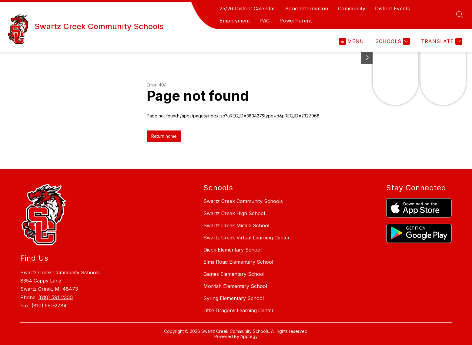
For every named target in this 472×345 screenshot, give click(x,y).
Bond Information (306, 8)
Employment (234, 21)
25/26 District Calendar (247, 8)
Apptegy (249, 336)
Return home (164, 136)
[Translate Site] (441, 41)
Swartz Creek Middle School (236, 225)
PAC (264, 21)
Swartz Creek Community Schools (243, 201)
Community (352, 8)
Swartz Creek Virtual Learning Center (246, 238)
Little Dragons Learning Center (238, 310)
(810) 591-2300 (55, 297)
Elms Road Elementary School (238, 262)
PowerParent (296, 21)
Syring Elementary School (233, 298)
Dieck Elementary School (232, 250)
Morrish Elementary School (235, 286)
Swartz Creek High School (234, 213)
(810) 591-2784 (49, 306)
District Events (392, 8)
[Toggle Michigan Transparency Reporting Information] (367, 58)
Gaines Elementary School (233, 274)
